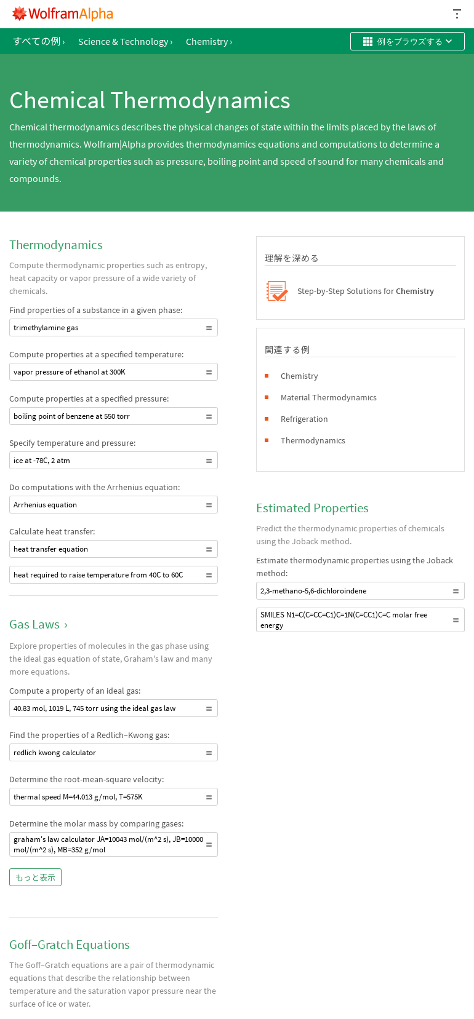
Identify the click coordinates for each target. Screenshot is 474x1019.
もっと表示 (35, 878)
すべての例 (38, 41)
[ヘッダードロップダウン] (458, 14)
